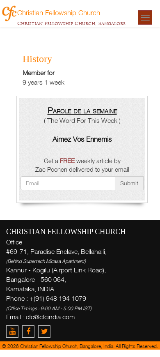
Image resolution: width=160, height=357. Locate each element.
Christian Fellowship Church (58, 12)
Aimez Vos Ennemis (82, 139)
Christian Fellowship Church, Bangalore (71, 23)
